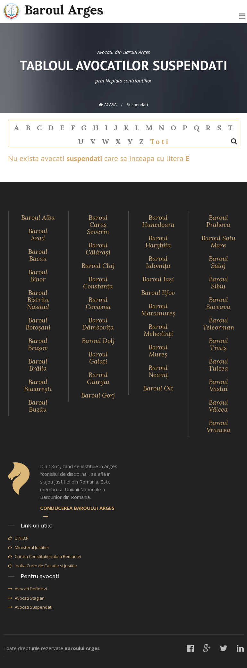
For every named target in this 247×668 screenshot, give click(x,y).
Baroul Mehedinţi (158, 330)
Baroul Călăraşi (98, 248)
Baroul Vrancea (218, 426)
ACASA (108, 104)
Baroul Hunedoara (158, 220)
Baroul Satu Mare (218, 241)
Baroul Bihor (37, 275)
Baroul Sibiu (218, 282)
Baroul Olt (158, 388)
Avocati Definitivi (27, 589)
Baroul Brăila (37, 364)
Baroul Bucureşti (38, 385)
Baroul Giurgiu (98, 378)
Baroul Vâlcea (218, 405)
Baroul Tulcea (218, 364)
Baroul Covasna (98, 303)
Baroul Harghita (158, 241)
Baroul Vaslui (218, 385)
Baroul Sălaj (218, 262)
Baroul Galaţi (98, 357)
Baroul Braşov (38, 344)
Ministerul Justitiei (28, 547)
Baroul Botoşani (38, 323)
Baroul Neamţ (158, 371)
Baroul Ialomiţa (158, 262)
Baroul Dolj (98, 341)
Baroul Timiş (218, 344)
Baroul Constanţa (98, 282)
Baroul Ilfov (158, 292)
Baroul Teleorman (218, 323)
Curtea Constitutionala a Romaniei (44, 556)
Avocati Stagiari (26, 598)
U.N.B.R (18, 538)
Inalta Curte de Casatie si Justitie (42, 566)
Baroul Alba (38, 217)
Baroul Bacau (37, 254)
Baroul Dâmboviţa (98, 323)
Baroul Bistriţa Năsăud (38, 299)
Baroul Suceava (218, 303)
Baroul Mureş (158, 350)
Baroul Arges (53, 11)
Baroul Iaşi (158, 279)
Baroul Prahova (218, 220)
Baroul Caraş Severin (98, 224)
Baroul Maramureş (158, 309)
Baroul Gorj (98, 395)
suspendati (137, 104)
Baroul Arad (37, 234)
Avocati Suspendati (30, 607)
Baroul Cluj (98, 265)
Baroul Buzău (37, 405)
